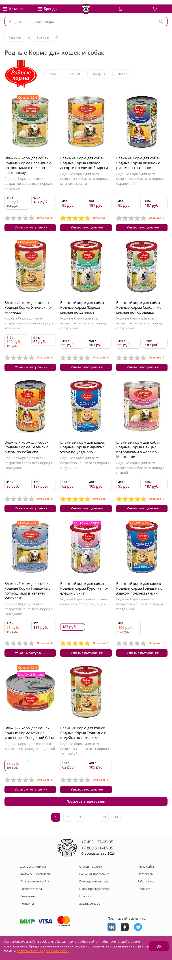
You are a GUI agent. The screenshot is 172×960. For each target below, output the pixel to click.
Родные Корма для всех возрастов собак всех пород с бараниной (140, 179)
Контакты (27, 914)
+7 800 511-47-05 (97, 859)
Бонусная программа (94, 885)
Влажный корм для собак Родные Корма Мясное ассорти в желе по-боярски (84, 163)
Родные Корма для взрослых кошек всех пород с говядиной (29, 755)
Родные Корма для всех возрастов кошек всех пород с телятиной (85, 757)
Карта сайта (146, 877)
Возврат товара (31, 900)
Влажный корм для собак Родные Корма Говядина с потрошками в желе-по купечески (27, 597)
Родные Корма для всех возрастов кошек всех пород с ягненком (29, 325)
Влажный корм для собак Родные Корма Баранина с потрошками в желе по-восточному (27, 165)
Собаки (52, 74)
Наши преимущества (94, 900)
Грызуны (98, 74)
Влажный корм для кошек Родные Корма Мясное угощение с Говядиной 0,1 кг (29, 741)
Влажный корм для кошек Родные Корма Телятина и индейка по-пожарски (83, 741)
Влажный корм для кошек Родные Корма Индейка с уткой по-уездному (82, 451)
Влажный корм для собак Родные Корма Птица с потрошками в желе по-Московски (138, 454)
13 (104, 828)
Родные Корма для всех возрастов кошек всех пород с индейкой (85, 467)
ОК (158, 946)
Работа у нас (146, 892)
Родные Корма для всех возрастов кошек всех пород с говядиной (141, 611)
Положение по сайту (34, 892)
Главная (15, 37)
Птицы (121, 74)
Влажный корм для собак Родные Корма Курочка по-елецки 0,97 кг (84, 595)
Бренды (43, 37)
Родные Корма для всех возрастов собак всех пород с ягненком (28, 183)
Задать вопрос (89, 914)
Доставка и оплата (33, 877)
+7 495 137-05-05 (97, 853)
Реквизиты (27, 907)
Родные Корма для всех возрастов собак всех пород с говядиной (84, 325)
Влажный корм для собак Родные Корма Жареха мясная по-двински (82, 309)
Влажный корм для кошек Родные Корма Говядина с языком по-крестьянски (139, 595)
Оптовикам (145, 885)
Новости (85, 907)
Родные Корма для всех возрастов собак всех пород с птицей (140, 472)
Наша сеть (145, 900)
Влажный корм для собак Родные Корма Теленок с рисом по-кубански (26, 451)
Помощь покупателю (94, 892)
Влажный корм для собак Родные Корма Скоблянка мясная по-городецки (138, 309)
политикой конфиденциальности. (43, 951)
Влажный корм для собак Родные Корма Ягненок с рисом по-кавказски (138, 163)
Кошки (75, 74)
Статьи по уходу (90, 877)
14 (116, 828)
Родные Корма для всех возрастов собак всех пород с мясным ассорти (84, 179)
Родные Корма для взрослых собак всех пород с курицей (84, 608)
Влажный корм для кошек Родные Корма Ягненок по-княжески (28, 309)
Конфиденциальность (35, 885)
